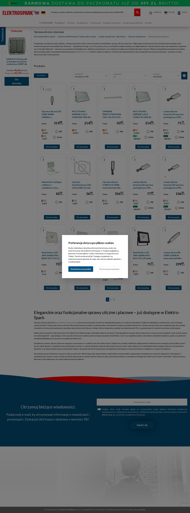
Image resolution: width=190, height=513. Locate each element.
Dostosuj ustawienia (109, 269)
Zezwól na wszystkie (81, 269)
